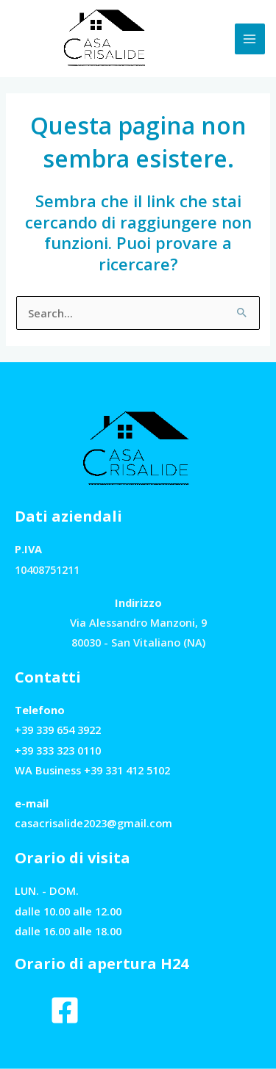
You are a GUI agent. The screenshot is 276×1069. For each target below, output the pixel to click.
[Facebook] (64, 1010)
